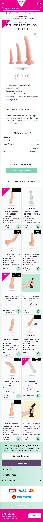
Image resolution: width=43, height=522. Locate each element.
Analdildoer (34, 13)
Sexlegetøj (13, 13)
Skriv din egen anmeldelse (22, 170)
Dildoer (26, 13)
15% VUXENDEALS (30, 19)
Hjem (7, 13)
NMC (26, 22)
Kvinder (20, 13)
